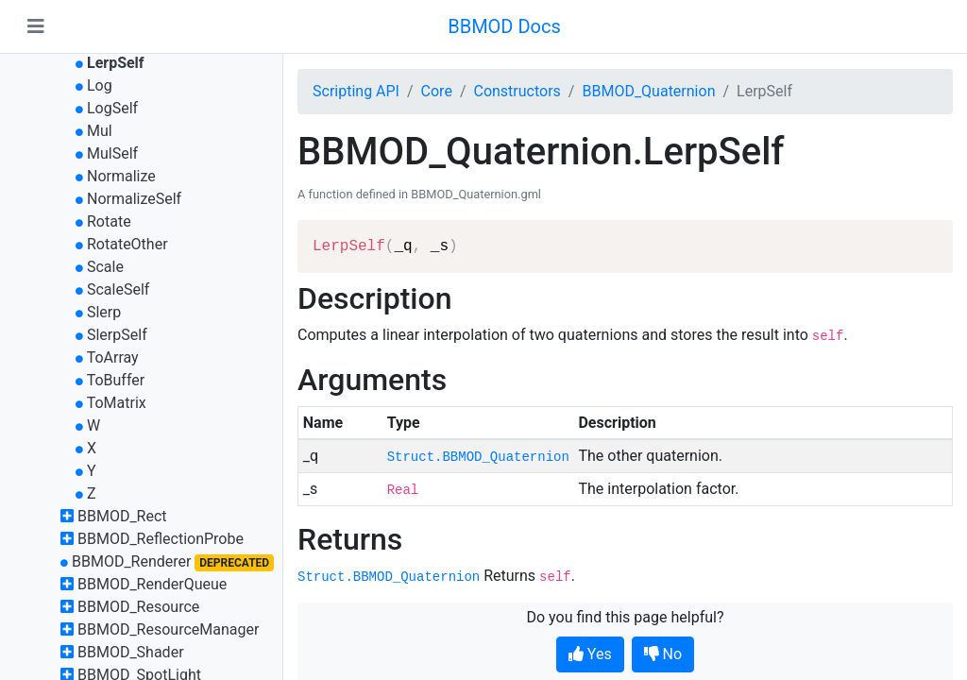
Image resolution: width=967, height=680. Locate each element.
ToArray (113, 357)
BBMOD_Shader (130, 652)
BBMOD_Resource (138, 607)
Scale (105, 267)
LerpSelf (115, 63)
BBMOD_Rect (122, 516)
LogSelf (112, 108)
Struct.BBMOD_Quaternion (478, 457)
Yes (590, 654)
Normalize (121, 176)
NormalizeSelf (134, 199)
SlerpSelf (117, 335)
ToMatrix (116, 403)
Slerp (104, 312)
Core (436, 91)
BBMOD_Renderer (132, 561)
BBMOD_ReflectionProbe (160, 539)
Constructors (516, 91)
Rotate (109, 221)
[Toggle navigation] (36, 26)
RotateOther (127, 244)
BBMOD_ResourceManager (168, 629)
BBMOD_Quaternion (648, 91)
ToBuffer (116, 380)
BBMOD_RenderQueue (152, 584)
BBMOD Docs (504, 26)
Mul (99, 131)
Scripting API (356, 91)
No (663, 654)
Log (99, 85)
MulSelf (112, 153)
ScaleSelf (118, 289)
